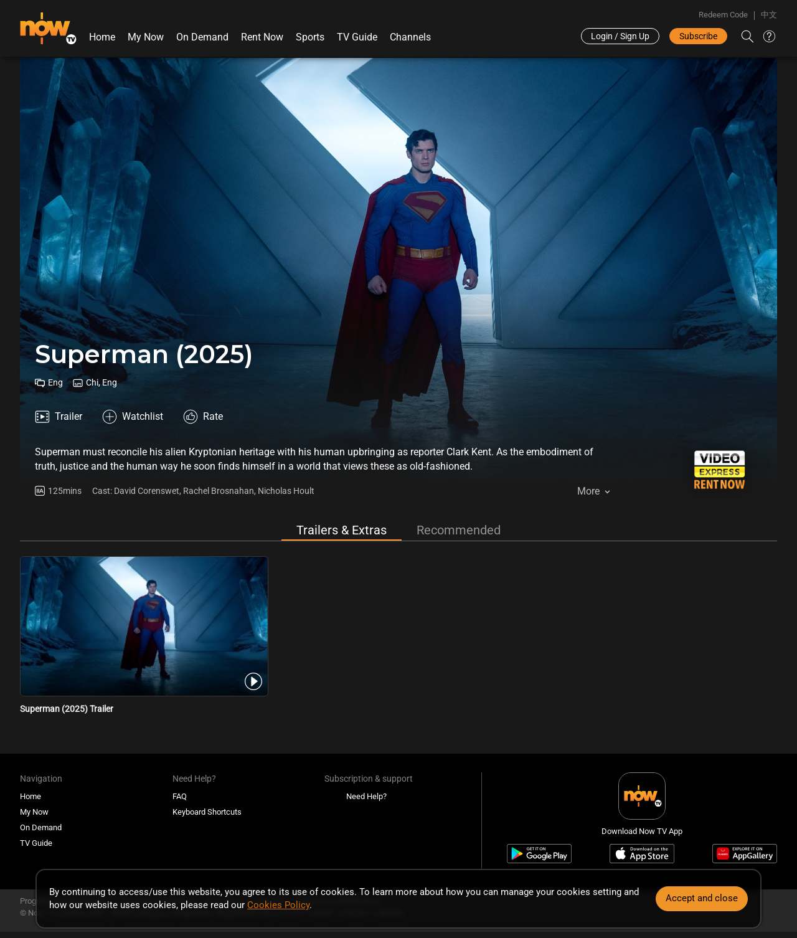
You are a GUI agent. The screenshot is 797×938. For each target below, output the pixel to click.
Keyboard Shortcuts (207, 812)
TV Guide (357, 37)
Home (102, 37)
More (588, 491)
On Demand (202, 37)
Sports (310, 37)
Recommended (459, 530)
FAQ (179, 796)
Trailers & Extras (341, 530)
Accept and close (702, 898)
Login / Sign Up (620, 36)
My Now (146, 37)
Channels (410, 37)
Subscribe (698, 36)
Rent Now (262, 37)
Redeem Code (723, 14)
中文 (769, 14)
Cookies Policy (278, 905)
